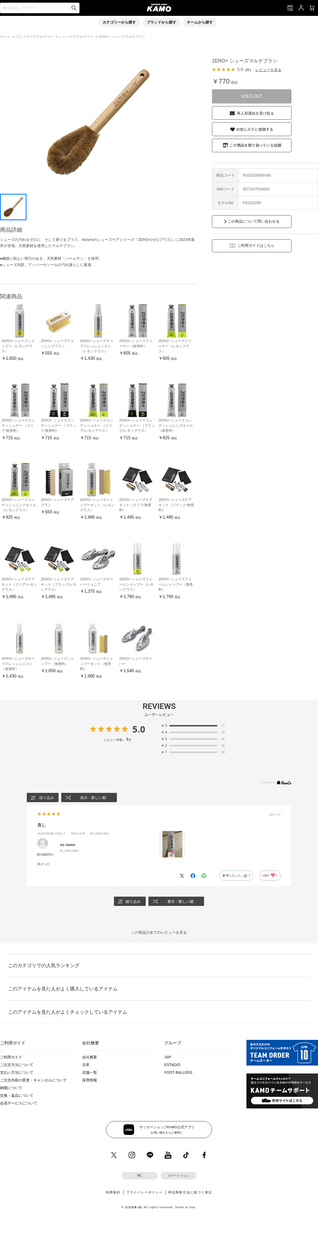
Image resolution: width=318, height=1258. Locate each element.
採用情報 (89, 1080)
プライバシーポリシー (144, 1192)
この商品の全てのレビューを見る (159, 932)
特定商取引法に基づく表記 (190, 1192)
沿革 (86, 1065)
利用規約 (113, 1192)
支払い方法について (16, 1072)
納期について (11, 1088)
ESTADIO (172, 1065)
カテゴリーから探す (119, 22)
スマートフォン (178, 1176)
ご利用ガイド (11, 1057)
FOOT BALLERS (178, 1072)
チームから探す (200, 22)
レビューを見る (268, 69)
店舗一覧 (89, 1072)
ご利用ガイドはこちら (256, 245)
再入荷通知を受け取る (255, 113)
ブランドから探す (161, 22)
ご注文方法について (16, 1065)
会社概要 (89, 1057)
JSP (167, 1057)
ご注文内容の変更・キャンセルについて (33, 1080)
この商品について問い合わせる (254, 221)
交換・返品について (16, 1095)
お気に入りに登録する (254, 129)
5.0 (138, 729)
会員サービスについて (18, 1103)
